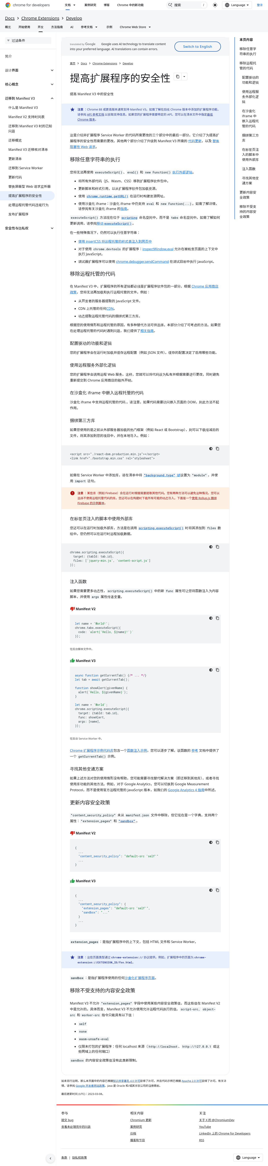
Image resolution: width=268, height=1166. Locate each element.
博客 (107, 5)
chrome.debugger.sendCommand (142, 261)
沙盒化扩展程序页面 (140, 978)
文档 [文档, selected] (68, 5)
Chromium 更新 (141, 1120)
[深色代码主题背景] (210, 448)
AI (71, 27)
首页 (72, 63)
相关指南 (147, 330)
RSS (201, 1140)
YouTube (205, 1127)
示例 (109, 27)
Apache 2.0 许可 (192, 1081)
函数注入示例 (137, 750)
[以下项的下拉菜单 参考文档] (98, 27)
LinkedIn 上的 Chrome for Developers (224, 1133)
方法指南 (57, 27)
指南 (123, 208)
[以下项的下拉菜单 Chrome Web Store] (151, 27)
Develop (74, 18)
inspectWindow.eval (157, 249)
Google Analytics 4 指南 (186, 790)
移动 (114, 223)
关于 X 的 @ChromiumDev (216, 1120)
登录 (260, 5)
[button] (25, 70)
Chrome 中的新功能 (130, 5)
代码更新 (195, 141)
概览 (8, 27)
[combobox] (187, 5)
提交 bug (67, 1120)
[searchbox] (28, 40)
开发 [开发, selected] (41, 27)
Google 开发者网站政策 (90, 1086)
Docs (10, 18)
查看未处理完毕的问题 (76, 1127)
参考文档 (87, 27)
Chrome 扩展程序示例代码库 (91, 750)
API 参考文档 (95, 114)
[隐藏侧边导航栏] (50, 1158)
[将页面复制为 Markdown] (178, 76)
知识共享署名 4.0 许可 (126, 1081)
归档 (133, 1133)
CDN (109, 308)
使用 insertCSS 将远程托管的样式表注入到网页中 (115, 241)
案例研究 (90, 5)
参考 (194, 750)
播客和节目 (137, 1140)
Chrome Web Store (133, 27)
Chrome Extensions (40, 18)
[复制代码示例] (217, 448)
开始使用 (24, 27)
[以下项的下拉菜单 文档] (76, 5)
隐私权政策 (79, 1157)
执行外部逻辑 (182, 172)
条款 (64, 1157)
